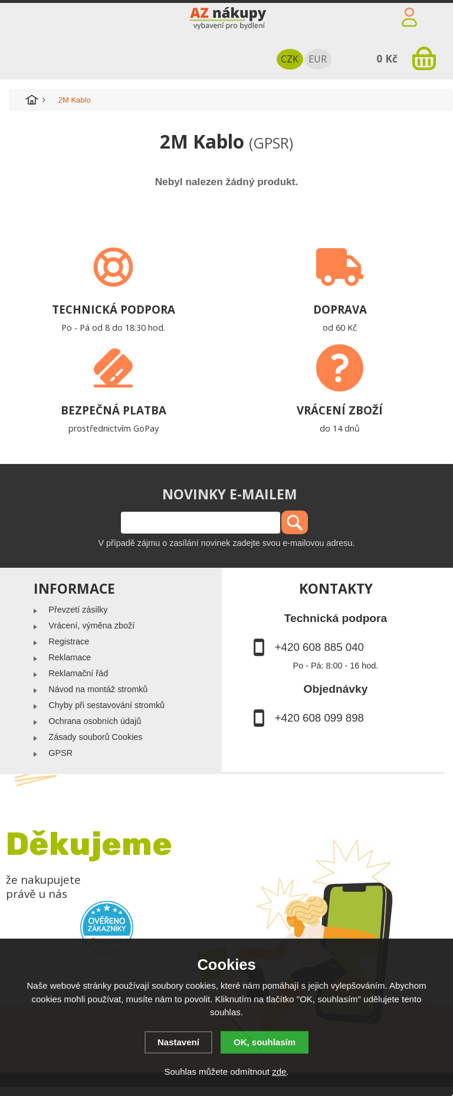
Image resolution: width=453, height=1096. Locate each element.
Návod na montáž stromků (97, 689)
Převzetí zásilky (77, 609)
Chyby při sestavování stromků (106, 705)
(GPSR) (271, 143)
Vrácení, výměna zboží (91, 625)
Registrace (68, 641)
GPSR (60, 753)
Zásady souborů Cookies (95, 737)
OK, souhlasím (265, 1042)
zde (279, 1072)
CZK (289, 58)
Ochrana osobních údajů (94, 721)
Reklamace (69, 657)
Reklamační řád (78, 673)
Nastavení (178, 1042)
